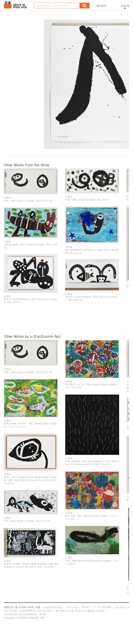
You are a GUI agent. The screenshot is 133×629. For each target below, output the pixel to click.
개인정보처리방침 (53, 607)
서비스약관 (72, 607)
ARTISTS (101, 6)
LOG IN (125, 6)
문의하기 (86, 607)
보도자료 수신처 (123, 607)
